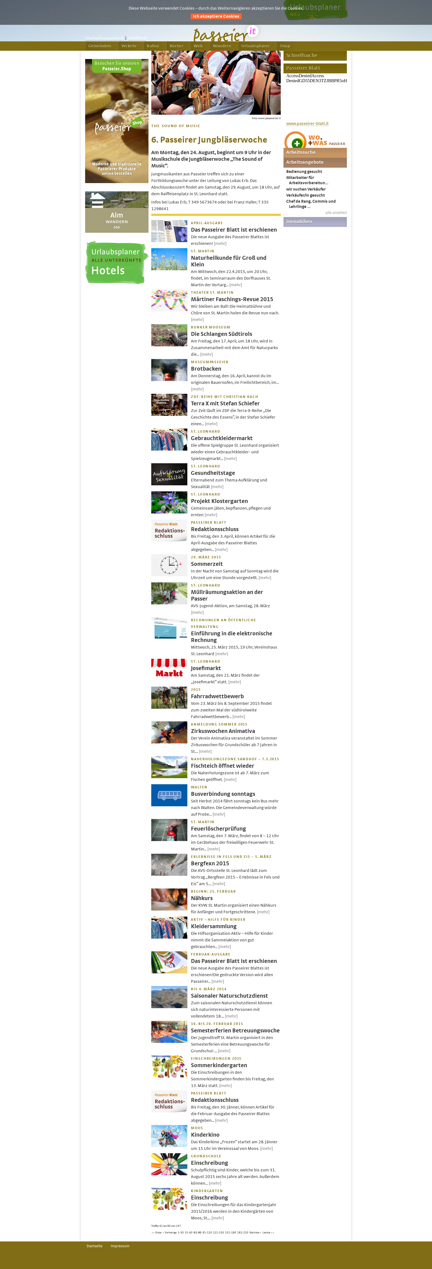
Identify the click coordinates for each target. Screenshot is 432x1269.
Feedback (137, 38)
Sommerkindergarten (219, 1065)
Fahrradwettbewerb (217, 696)
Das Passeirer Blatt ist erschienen (234, 230)
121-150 (218, 1232)
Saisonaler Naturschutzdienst (229, 996)
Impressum (120, 1246)
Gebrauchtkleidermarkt (222, 438)
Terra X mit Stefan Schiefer (225, 403)
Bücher (176, 46)
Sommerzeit (207, 564)
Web (198, 46)
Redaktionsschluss (215, 529)
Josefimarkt (206, 668)
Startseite (94, 1246)
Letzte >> (268, 1232)
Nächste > (255, 1232)
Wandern (222, 46)
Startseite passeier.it (104, 38)
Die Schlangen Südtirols (221, 334)
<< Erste (156, 1232)
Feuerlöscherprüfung (218, 829)
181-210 (242, 1232)
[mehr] (220, 243)
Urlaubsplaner (255, 46)
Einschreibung (209, 1163)
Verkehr (129, 46)
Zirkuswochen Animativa (223, 731)
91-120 (207, 1232)
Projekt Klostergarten (219, 501)
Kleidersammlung (214, 926)
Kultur (153, 46)
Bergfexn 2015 (210, 863)
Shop (285, 46)
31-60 (189, 1232)
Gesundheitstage (213, 473)
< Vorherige (170, 1232)
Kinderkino (205, 1135)
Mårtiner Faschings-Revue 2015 (232, 299)
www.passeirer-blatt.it (307, 123)
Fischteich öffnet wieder (222, 766)
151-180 (230, 1232)
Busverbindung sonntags (223, 794)
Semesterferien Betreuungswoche (235, 1031)
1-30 (181, 1232)
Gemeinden (99, 46)
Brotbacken (206, 369)
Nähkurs (202, 898)
